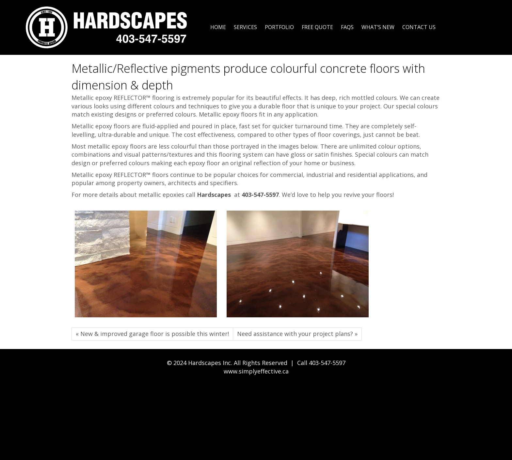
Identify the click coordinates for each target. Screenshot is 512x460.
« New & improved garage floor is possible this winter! (152, 334)
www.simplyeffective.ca (256, 371)
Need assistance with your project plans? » (297, 334)
